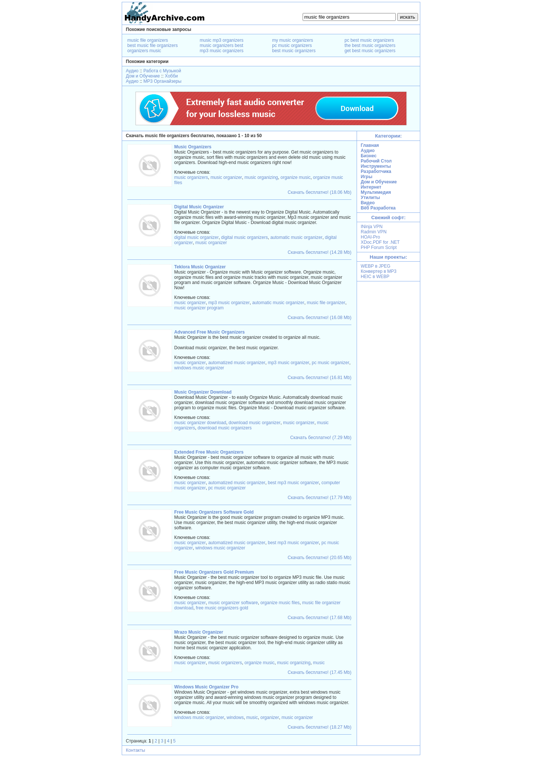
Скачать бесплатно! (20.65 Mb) (319, 557)
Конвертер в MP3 (378, 271)
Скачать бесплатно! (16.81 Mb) (319, 377)
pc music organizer (331, 362)
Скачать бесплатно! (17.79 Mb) (319, 497)
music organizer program (199, 307)
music (319, 662)
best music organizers (294, 50)
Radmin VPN (373, 231)
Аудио (132, 70)
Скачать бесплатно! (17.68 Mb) (319, 617)
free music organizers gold (222, 608)
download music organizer (254, 422)
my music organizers (292, 40)
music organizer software (233, 602)
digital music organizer (196, 237)
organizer (269, 717)
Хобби (171, 76)
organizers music (144, 50)
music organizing (261, 177)
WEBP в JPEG (375, 266)
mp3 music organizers (221, 50)
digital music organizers (244, 237)
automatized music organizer (236, 362)
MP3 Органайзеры (162, 81)
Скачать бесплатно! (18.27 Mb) (319, 727)
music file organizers (147, 40)
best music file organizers (152, 45)
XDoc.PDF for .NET (380, 242)
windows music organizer (199, 367)
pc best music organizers (369, 40)
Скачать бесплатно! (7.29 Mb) (320, 437)
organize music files (279, 602)
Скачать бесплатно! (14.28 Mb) (319, 252)
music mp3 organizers (221, 40)
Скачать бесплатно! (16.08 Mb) (319, 317)
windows (235, 717)
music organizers (191, 177)
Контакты (135, 750)
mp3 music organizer (228, 302)
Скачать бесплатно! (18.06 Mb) (319, 192)
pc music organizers (292, 45)
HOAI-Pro (370, 237)
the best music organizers (370, 45)
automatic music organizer (296, 237)
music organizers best (221, 45)
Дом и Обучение (143, 76)
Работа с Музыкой (162, 70)
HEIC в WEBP (375, 276)
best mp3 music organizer (293, 482)
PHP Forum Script (378, 247)
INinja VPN (372, 226)
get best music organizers (370, 50)
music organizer (226, 177)
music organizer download (200, 422)
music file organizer (326, 302)
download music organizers (225, 427)
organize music (295, 177)
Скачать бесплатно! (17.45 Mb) (319, 672)
